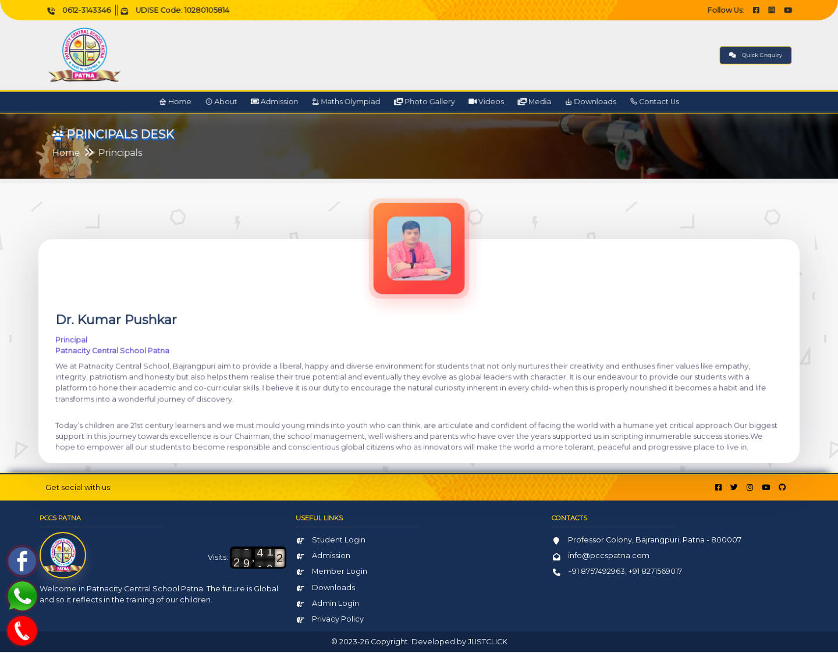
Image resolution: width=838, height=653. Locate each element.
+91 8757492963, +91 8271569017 (617, 573)
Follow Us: (663, 10)
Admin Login (327, 604)
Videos (473, 102)
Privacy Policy (330, 620)
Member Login (331, 573)
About (261, 102)
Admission (303, 102)
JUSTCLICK (487, 642)
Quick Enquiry (687, 55)
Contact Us (606, 102)
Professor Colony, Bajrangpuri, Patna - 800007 (646, 541)
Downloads (555, 102)
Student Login (330, 541)
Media (511, 102)
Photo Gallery (423, 102)
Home (225, 102)
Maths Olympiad (360, 102)
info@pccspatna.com (600, 557)
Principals (181, 154)
